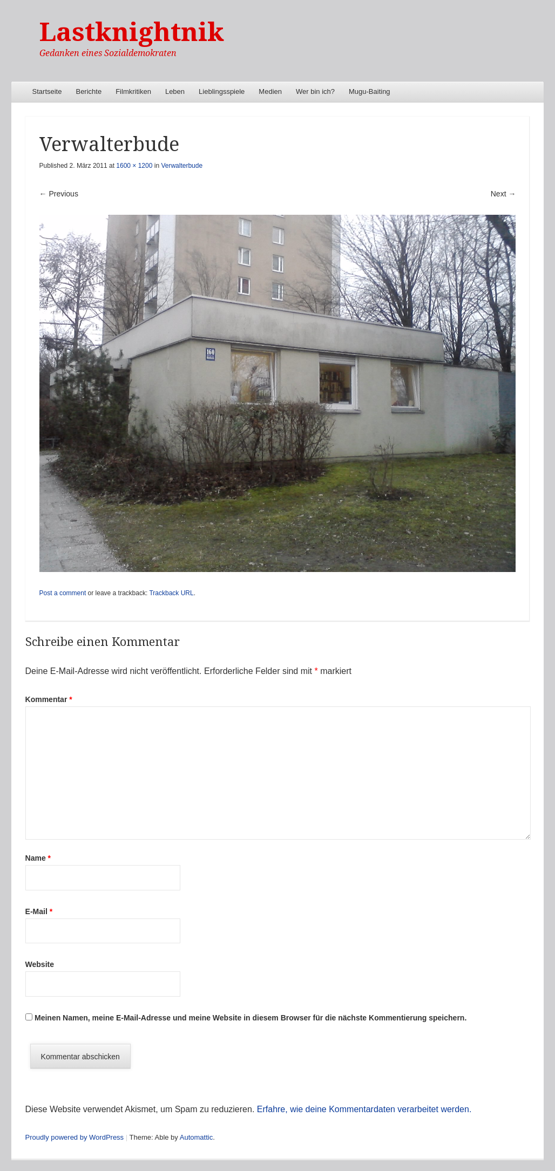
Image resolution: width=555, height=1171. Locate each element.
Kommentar (48, 699)
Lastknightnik (131, 32)
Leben (175, 91)
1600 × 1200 (134, 165)
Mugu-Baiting (369, 91)
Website (39, 964)
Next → (503, 193)
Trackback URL (171, 593)
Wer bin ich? (315, 91)
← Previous (58, 193)
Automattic (196, 1137)
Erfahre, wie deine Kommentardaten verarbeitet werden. (364, 1109)
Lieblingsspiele (222, 91)
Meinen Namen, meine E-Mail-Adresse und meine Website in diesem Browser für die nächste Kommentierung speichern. (250, 1017)
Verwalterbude (181, 165)
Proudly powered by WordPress (74, 1137)
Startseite (47, 91)
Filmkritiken (133, 91)
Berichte (88, 91)
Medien (270, 91)
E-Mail (39, 911)
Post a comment (62, 593)
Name (38, 858)
